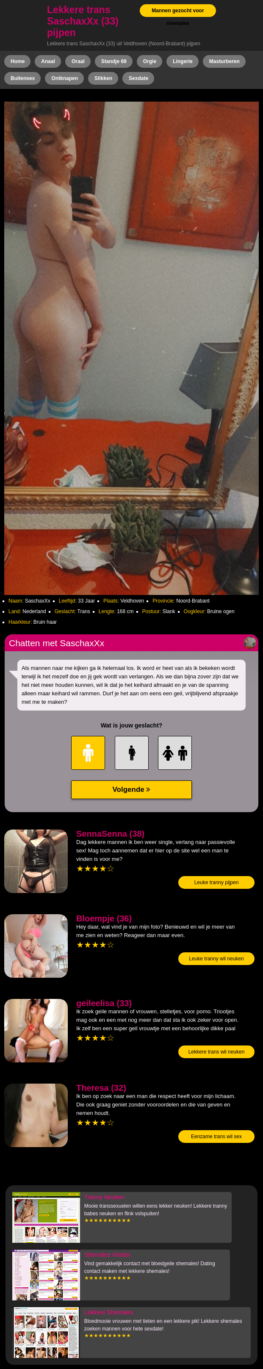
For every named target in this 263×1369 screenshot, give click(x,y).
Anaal (48, 61)
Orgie (149, 61)
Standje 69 (114, 61)
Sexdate (138, 78)
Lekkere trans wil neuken (216, 1052)
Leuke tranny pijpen (216, 882)
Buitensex (23, 78)
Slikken (103, 78)
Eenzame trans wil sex (216, 1136)
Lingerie (183, 61)
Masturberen (224, 61)
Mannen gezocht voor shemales (178, 17)
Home (18, 61)
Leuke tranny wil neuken (216, 959)
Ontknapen (64, 78)
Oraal (78, 61)
